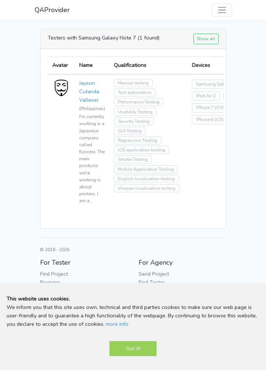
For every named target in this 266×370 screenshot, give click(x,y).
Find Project (54, 274)
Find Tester (152, 282)
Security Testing (134, 121)
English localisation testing (146, 179)
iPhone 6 (204, 119)
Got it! (133, 348)
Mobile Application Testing (146, 169)
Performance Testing (138, 102)
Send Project (154, 274)
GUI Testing (130, 131)
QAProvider (52, 9)
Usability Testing (135, 112)
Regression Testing (137, 140)
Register (50, 282)
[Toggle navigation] (222, 10)
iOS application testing (141, 150)
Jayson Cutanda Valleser (89, 91)
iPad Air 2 (206, 96)
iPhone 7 (204, 107)
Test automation (134, 92)
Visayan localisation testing (147, 188)
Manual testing (133, 83)
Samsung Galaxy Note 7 (221, 84)
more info (117, 324)
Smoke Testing (133, 159)
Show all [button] (206, 38)
